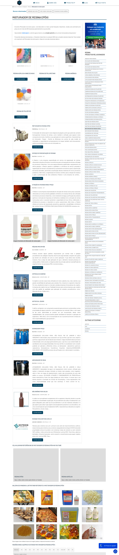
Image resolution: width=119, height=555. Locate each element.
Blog (85, 3)
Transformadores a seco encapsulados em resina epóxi (93, 301)
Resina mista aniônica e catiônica (94, 224)
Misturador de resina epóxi (93, 128)
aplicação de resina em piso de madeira (93, 64)
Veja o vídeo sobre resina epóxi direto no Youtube (28, 442)
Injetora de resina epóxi (92, 121)
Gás (86, 326)
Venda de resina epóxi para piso (94, 303)
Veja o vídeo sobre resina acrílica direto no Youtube (76, 442)
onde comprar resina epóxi (46, 11)
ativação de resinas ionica (92, 306)
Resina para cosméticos (91, 247)
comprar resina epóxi (91, 93)
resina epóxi (88, 205)
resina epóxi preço (90, 215)
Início (36, 3)
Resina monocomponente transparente (92, 238)
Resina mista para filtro (91, 231)
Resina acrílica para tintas (92, 171)
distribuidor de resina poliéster (94, 96)
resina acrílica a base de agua (93, 165)
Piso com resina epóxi (91, 149)
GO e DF (63, 512)
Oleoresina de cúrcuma (91, 133)
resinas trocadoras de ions (93, 282)
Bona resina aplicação (91, 72)
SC (42, 512)
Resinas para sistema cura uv (93, 278)
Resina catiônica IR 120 (91, 185)
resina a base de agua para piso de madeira (94, 159)
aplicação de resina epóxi (92, 66)
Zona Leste (47, 526)
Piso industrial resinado (92, 152)
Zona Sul (41, 526)
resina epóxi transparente (92, 217)
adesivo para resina (90, 58)
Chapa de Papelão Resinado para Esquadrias (94, 82)
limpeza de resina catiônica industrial (92, 311)
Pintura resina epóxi (90, 147)
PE (50, 512)
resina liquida (89, 219)
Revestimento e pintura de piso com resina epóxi (95, 288)
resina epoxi (25, 33)
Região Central (17, 526)
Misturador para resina (91, 131)
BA (54, 512)
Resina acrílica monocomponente (94, 169)
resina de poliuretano (91, 195)
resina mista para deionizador (93, 228)
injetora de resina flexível (92, 124)
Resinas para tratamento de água (94, 280)
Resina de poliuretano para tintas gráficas (94, 200)
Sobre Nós (51, 3)
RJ (21, 512)
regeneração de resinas (92, 156)
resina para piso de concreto (93, 250)
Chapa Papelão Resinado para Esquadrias (93, 86)
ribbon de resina (89, 291)
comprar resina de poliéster (93, 89)
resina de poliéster (90, 190)
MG (26, 512)
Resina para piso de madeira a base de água (94, 253)
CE (58, 512)
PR (38, 512)
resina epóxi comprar (91, 208)
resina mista (88, 221)
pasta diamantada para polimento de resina (95, 141)
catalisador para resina (33, 11)
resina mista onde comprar (92, 226)
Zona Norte (25, 526)
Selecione (16, 512)
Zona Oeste (33, 526)
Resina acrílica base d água (92, 167)
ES (30, 512)
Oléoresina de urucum (91, 135)
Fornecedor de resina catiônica (61, 11)
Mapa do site (102, 541)
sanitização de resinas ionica (93, 308)
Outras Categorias (93, 320)
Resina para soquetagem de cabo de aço (95, 256)
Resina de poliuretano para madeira (95, 197)
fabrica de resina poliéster (93, 105)
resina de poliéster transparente (94, 192)
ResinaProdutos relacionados (95, 53)
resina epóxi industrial (91, 210)
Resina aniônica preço (91, 176)
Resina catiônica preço (91, 188)
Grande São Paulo (57, 526)
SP (34, 512)
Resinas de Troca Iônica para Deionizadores (93, 275)
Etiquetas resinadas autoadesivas (94, 100)
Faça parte (101, 3)
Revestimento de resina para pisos (94, 285)
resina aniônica (89, 174)
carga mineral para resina (92, 75)
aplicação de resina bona (92, 61)
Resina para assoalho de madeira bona (94, 242)
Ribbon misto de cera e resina (93, 293)
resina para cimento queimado (93, 245)
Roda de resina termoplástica (93, 298)
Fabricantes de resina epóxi (93, 110)
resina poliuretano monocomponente (90, 262)
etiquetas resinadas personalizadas (95, 103)
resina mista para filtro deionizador (95, 233)
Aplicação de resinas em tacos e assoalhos (94, 70)
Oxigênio (87, 328)
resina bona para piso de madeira (94, 181)
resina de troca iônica (91, 203)
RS (46, 512)
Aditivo (87, 324)
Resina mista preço (90, 235)
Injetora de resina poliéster (93, 126)
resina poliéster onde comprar (94, 259)
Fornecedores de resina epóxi (93, 119)
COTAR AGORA (21, 79)
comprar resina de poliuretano (94, 91)
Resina (87, 331)
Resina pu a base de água (92, 265)
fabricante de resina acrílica (93, 107)
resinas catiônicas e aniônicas (93, 272)
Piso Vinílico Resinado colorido (94, 154)
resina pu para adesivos (91, 267)
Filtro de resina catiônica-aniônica (95, 114)
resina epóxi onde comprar (92, 212)
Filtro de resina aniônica (92, 112)
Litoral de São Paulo (68, 526)
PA (72, 512)
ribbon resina (89, 295)
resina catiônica (89, 183)
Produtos (69, 3)
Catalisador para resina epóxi (93, 79)
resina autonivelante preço (93, 178)
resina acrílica (89, 162)
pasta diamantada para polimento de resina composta (95, 144)
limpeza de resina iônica (91, 314)
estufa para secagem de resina (93, 98)
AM (68, 512)
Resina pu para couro (91, 269)
